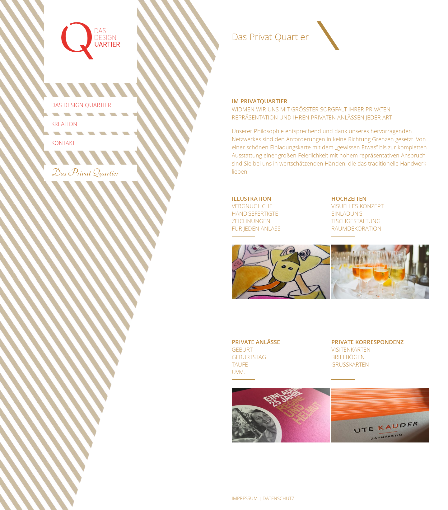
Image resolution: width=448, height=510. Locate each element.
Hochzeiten (348, 198)
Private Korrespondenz (367, 342)
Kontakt (63, 143)
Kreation (64, 124)
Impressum (245, 498)
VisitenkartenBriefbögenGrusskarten (351, 357)
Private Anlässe (256, 342)
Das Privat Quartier (85, 172)
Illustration (251, 198)
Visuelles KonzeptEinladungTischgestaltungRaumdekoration (357, 217)
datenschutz (279, 498)
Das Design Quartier (81, 105)
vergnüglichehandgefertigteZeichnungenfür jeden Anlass (256, 217)
